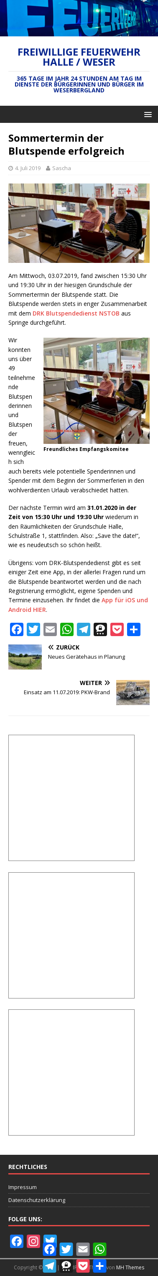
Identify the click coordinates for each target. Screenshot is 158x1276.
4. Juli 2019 (28, 168)
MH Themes (130, 1267)
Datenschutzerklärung (36, 1200)
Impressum (22, 1187)
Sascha (61, 168)
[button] (146, 114)
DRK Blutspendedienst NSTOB (76, 313)
